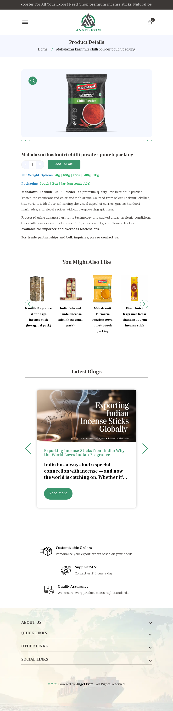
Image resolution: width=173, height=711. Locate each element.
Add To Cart (64, 164)
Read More (58, 493)
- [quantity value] (25, 164)
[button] (144, 304)
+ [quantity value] (40, 164)
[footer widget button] (86, 622)
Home (43, 49)
